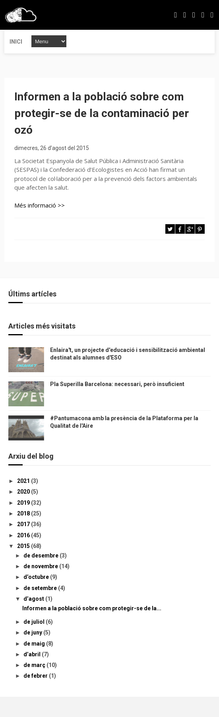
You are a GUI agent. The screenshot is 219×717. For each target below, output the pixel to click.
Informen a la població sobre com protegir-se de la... (91, 608)
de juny (33, 632)
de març (35, 665)
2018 (24, 513)
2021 (24, 481)
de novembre (41, 566)
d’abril (32, 654)
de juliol (34, 622)
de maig (34, 643)
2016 (24, 535)
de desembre (41, 555)
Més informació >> (39, 205)
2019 (24, 503)
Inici (16, 41)
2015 (24, 546)
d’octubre (36, 577)
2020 (24, 491)
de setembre (40, 588)
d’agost (34, 599)
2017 (24, 524)
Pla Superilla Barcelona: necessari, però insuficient (117, 384)
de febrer (36, 676)
